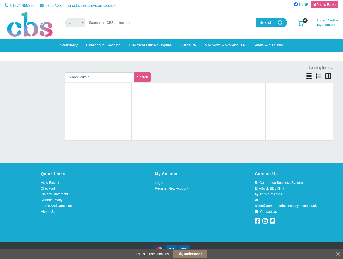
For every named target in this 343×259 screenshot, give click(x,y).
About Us (48, 211)
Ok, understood (189, 254)
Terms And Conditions (57, 206)
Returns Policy (51, 200)
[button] (300, 22)
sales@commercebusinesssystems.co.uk (77, 5)
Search (142, 77)
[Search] (170, 22)
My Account (328, 22)
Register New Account (171, 188)
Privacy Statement (54, 194)
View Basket (50, 183)
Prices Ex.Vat (325, 5)
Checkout (48, 188)
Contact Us (266, 211)
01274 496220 (20, 5)
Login (159, 183)
